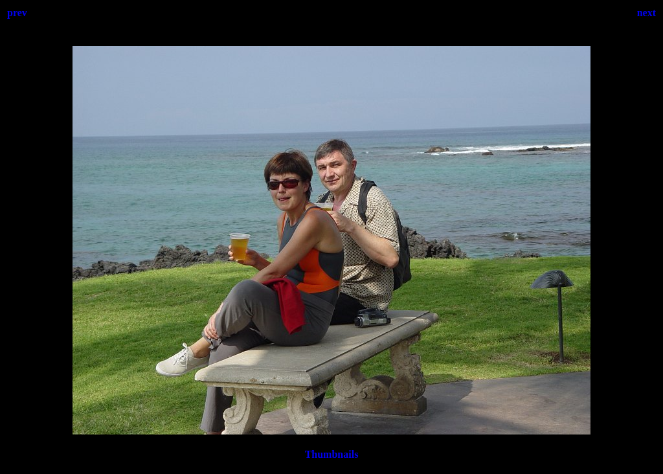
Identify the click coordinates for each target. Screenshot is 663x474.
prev (17, 12)
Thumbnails (332, 454)
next (646, 12)
